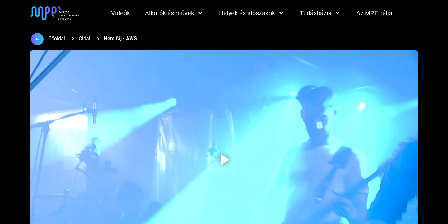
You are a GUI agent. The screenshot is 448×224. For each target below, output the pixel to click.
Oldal (84, 38)
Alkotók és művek (174, 13)
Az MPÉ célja (374, 13)
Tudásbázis (320, 13)
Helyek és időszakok (252, 13)
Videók (120, 13)
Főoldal (57, 38)
